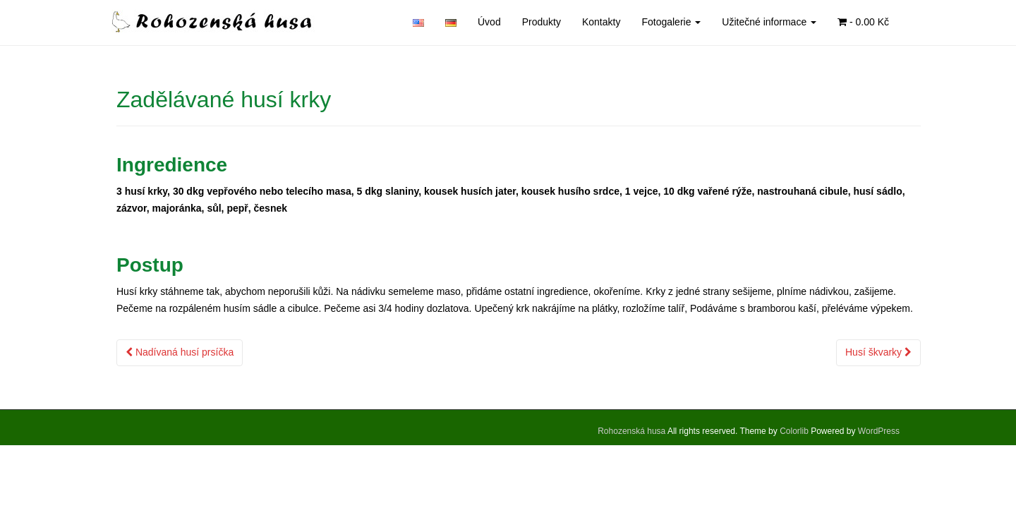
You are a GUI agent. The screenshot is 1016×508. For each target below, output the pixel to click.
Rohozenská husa (631, 431)
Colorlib (794, 431)
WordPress (879, 431)
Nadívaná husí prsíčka (180, 352)
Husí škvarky (878, 352)
